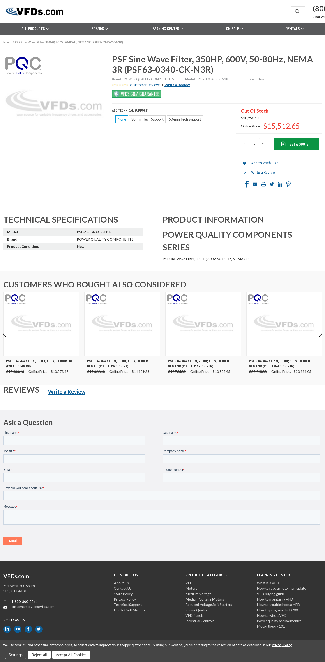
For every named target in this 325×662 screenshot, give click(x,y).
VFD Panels (194, 615)
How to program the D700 (277, 610)
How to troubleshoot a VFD (278, 604)
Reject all (39, 654)
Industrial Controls (199, 621)
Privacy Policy (125, 599)
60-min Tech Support (185, 119)
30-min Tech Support (147, 119)
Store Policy (123, 593)
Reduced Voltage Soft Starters (208, 604)
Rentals (295, 29)
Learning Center (167, 29)
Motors (191, 588)
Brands (100, 29)
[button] (175, 85)
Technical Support (128, 604)
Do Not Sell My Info (129, 610)
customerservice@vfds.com (32, 606)
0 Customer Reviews (145, 84)
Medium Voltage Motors (204, 599)
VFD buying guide (271, 593)
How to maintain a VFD (275, 599)
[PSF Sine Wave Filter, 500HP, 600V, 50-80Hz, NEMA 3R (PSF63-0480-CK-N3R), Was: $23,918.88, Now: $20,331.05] (284, 324)
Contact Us (122, 588)
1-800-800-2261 (24, 601)
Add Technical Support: (130, 110)
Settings (16, 654)
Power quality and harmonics (279, 621)
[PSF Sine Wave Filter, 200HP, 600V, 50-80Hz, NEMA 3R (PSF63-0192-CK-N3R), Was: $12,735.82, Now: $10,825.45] (203, 324)
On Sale (234, 29)
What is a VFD (268, 583)
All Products (35, 29)
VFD (189, 583)
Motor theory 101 (271, 626)
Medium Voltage (198, 593)
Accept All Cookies (71, 654)
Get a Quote (299, 144)
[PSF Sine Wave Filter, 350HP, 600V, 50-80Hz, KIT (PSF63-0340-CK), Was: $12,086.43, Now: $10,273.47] (41, 324)
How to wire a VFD (271, 615)
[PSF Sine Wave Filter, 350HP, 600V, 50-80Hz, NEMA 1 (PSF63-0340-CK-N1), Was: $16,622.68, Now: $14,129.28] (122, 324)
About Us (121, 583)
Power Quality (196, 610)
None (122, 119)
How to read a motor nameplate (281, 588)
